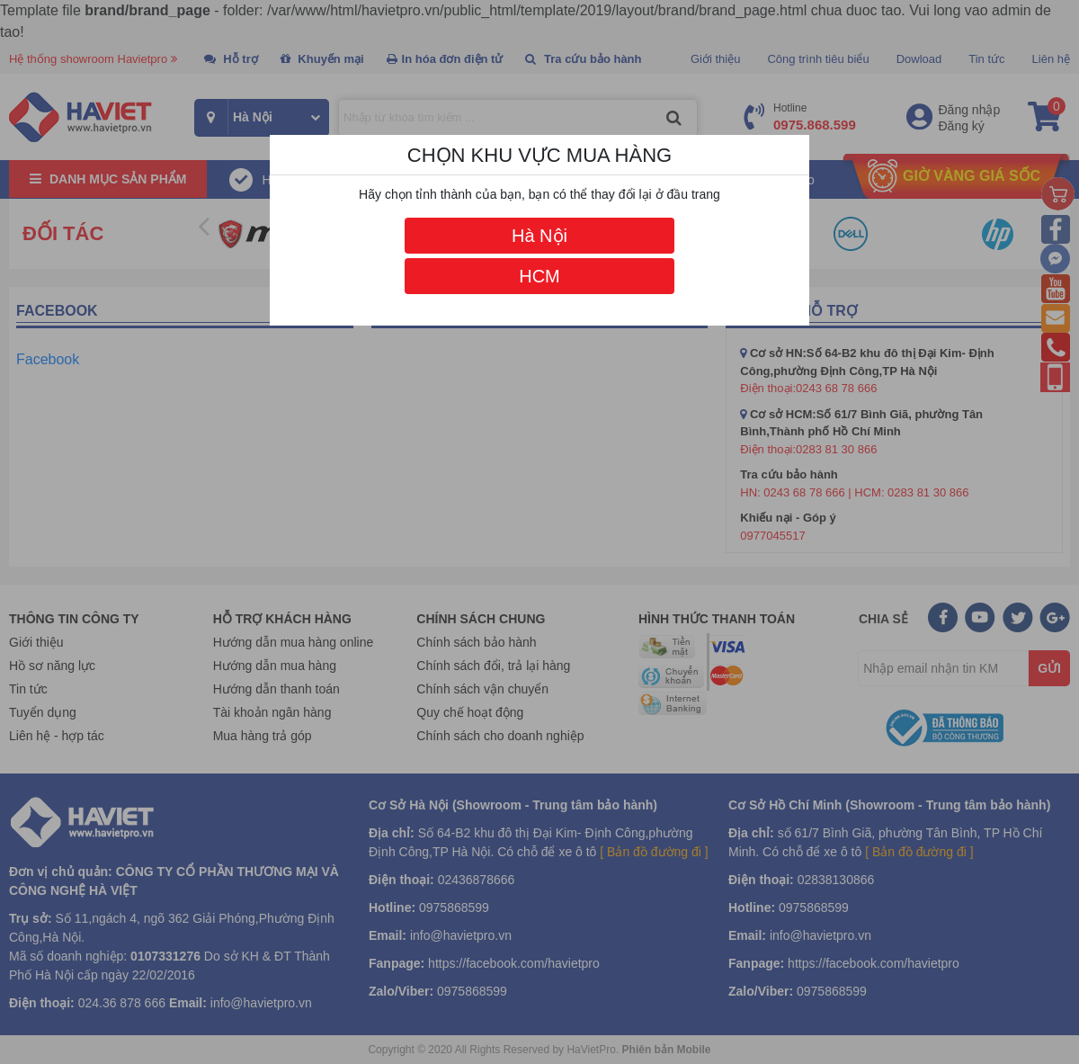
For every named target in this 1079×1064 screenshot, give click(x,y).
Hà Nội (539, 236)
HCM (539, 276)
